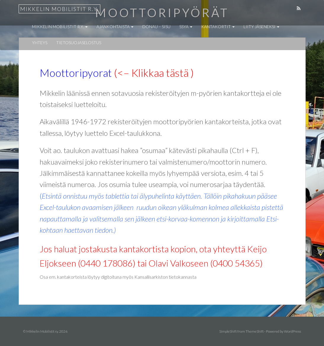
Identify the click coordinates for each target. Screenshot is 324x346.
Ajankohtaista (114, 26)
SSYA (185, 26)
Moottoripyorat (76, 72)
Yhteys (39, 42)
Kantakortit (218, 26)
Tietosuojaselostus (78, 42)
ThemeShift (255, 331)
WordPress (292, 331)
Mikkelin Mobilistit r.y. (59, 9)
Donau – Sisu (156, 26)
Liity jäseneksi (261, 26)
